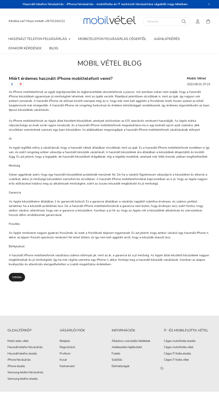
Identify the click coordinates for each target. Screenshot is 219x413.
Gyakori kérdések (24, 48)
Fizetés (116, 354)
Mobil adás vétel (17, 341)
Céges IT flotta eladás (177, 354)
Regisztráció (67, 347)
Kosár (63, 360)
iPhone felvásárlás (19, 360)
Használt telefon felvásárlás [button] (38, 39)
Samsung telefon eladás (22, 379)
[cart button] (208, 21)
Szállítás (117, 360)
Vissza (17, 277)
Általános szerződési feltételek (131, 341)
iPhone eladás (16, 366)
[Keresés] (166, 21)
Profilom (65, 354)
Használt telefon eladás (22, 354)
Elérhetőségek (120, 366)
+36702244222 (54, 21)
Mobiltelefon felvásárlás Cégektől (112, 39)
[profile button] (198, 21)
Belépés (65, 341)
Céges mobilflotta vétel (178, 347)
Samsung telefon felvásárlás (25, 372)
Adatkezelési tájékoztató (127, 347)
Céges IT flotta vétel (176, 360)
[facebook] (12, 84)
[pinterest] (20, 84)
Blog (53, 48)
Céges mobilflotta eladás (180, 341)
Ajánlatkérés (167, 39)
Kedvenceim (67, 366)
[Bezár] (209, 4)
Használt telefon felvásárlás (25, 347)
